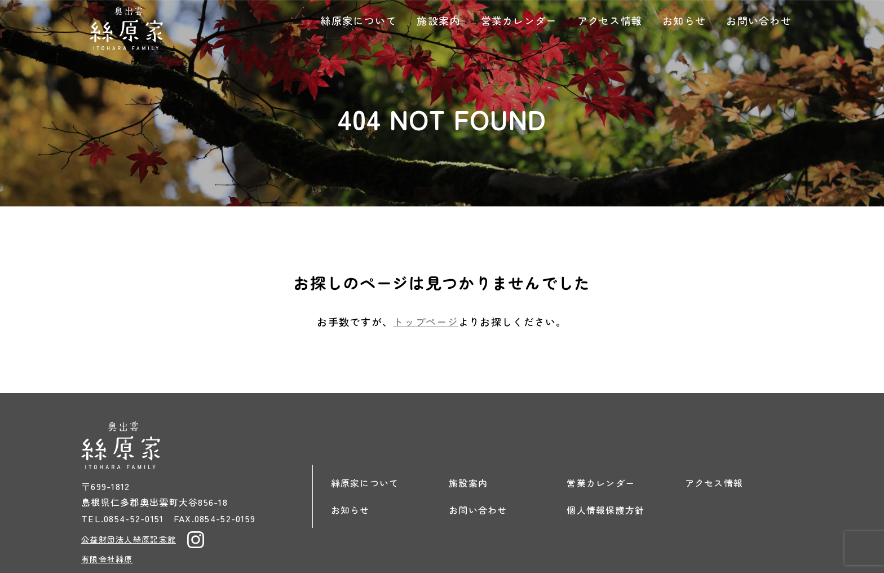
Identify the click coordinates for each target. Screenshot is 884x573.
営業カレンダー (519, 20)
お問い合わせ (759, 20)
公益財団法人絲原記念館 (128, 539)
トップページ (425, 321)
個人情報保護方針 (605, 510)
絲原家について (358, 20)
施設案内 (438, 20)
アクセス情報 (610, 20)
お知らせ (684, 20)
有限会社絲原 (107, 559)
